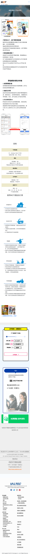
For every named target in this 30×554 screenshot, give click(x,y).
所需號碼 (9, 344)
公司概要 (19, 542)
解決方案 (4, 503)
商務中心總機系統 (21, 510)
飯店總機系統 (20, 513)
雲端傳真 (11, 348)
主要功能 (4, 512)
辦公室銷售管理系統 (21, 505)
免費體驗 (19, 537)
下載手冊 (19, 521)
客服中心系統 (20, 508)
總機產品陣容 (5, 497)
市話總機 (4, 526)
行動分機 (4, 515)
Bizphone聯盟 (20, 515)
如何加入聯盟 (20, 534)
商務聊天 (4, 518)
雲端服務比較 (20, 547)
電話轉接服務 (5, 513)
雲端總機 (4, 495)
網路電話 (19, 495)
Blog (18, 529)
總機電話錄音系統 (6, 530)
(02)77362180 (15, 462)
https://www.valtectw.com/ (15, 469)
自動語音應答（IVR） (7, 521)
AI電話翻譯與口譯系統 (7, 533)
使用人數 (10, 341)
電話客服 (4, 531)
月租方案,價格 (5, 498)
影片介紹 (4, 501)
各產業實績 (5, 507)
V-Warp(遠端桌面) (6, 536)
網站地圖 (19, 544)
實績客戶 (19, 524)
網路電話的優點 (21, 497)
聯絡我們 (19, 532)
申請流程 (4, 509)
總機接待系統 (5, 534)
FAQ (18, 526)
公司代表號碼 (5, 516)
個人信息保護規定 (21, 539)
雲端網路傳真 (5, 519)
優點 (4, 500)
